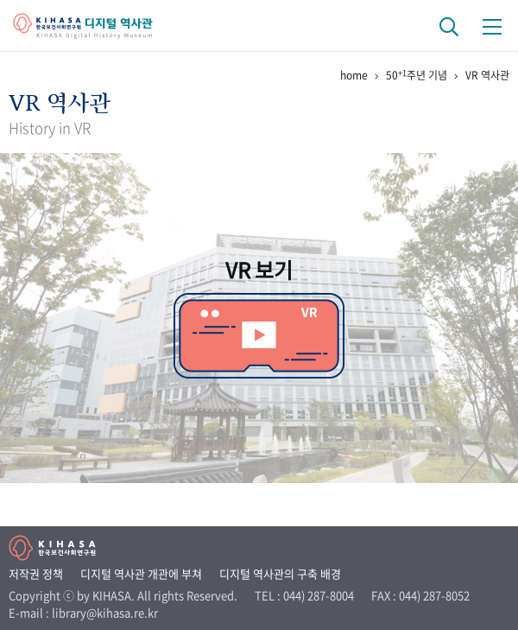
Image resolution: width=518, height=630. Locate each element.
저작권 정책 (36, 573)
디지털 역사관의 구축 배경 (280, 573)
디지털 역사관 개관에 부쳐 (141, 573)
